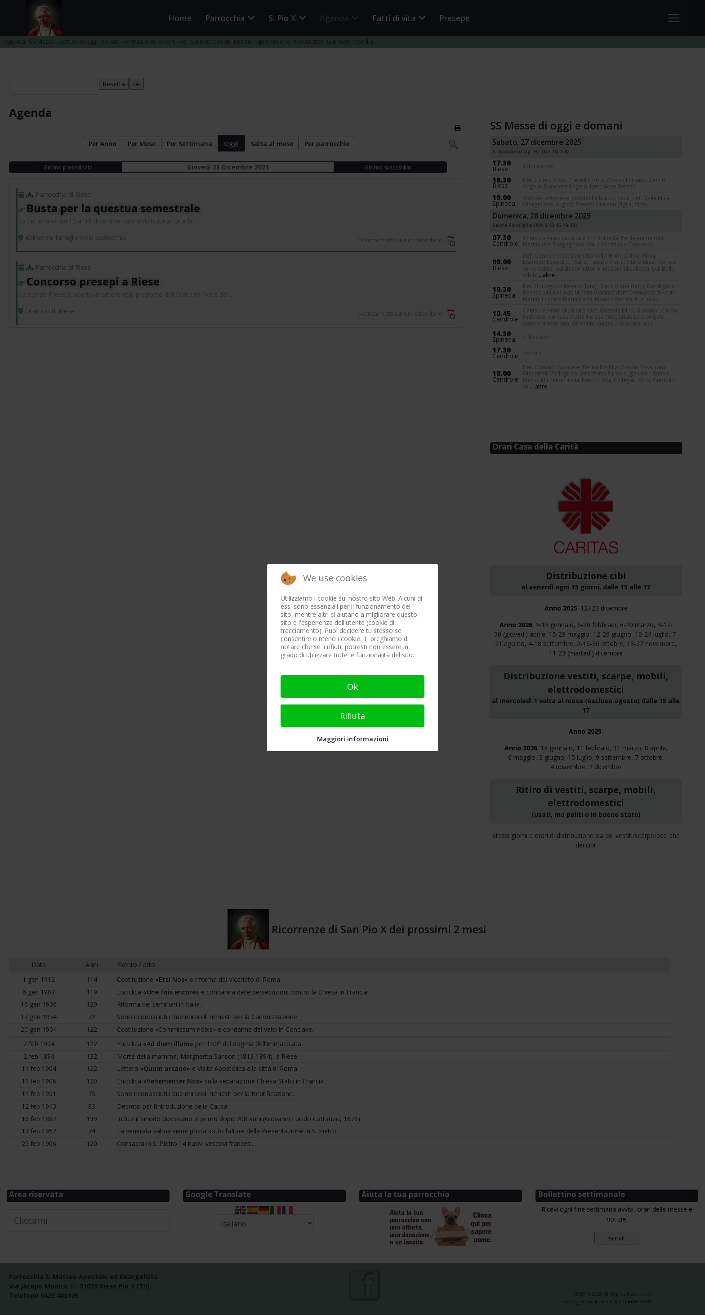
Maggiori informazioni (352, 739)
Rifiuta (352, 715)
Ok (352, 686)
